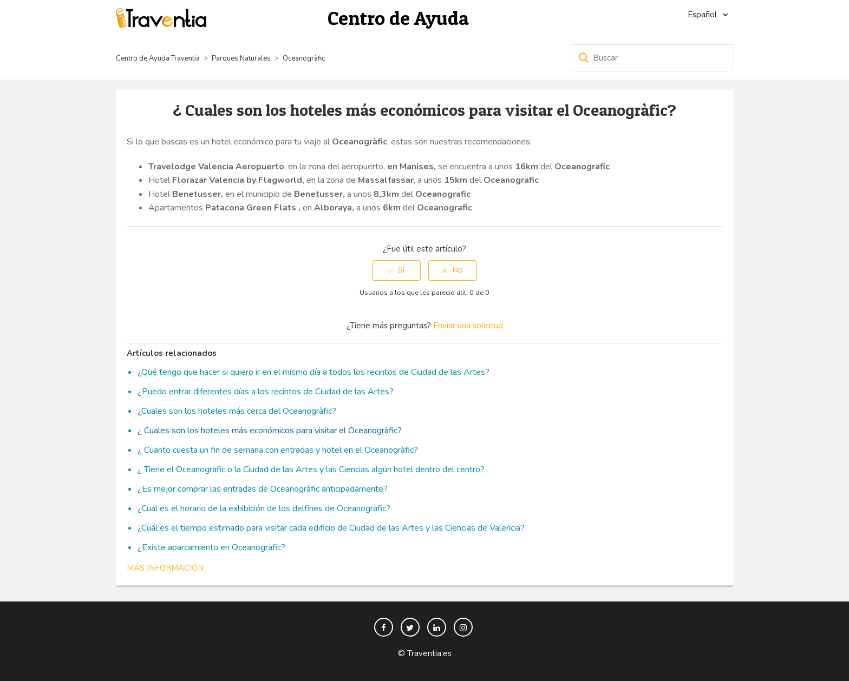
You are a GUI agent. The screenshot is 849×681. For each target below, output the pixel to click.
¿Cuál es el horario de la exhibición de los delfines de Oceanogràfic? (264, 508)
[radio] (396, 270)
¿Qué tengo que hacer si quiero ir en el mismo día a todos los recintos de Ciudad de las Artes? (313, 372)
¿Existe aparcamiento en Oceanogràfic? (211, 547)
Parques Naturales (241, 58)
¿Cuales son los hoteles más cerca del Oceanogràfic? (237, 411)
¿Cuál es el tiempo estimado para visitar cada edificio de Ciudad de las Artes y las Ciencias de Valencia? (331, 528)
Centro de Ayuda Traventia (158, 58)
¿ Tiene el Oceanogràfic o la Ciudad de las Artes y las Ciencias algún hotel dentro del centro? (311, 469)
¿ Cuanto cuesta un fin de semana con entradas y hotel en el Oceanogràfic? (278, 450)
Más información (165, 568)
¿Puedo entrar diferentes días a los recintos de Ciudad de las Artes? (266, 392)
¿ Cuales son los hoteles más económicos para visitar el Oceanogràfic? (270, 431)
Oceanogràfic (304, 58)
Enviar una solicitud (468, 325)
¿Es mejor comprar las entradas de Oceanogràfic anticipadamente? (263, 489)
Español (703, 14)
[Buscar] (652, 57)
